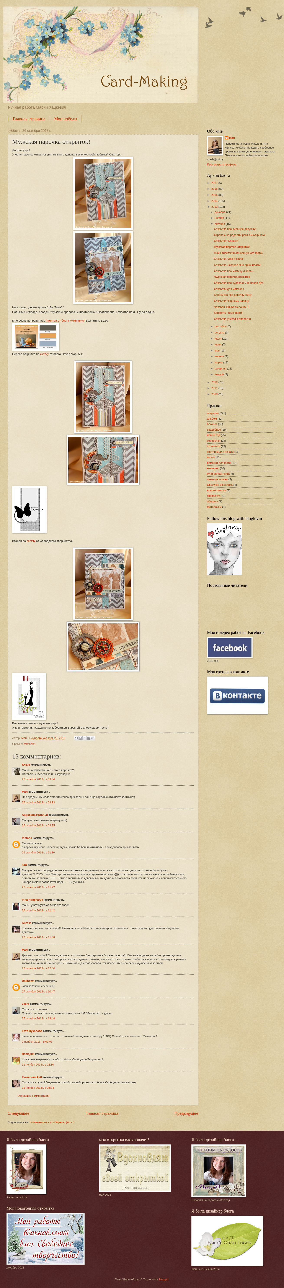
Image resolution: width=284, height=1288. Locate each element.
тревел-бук (214, 495)
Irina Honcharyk (32, 899)
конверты (213, 468)
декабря (220, 212)
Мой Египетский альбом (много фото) (238, 253)
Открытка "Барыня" (226, 240)
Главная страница (29, 118)
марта (219, 362)
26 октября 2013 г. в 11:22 (38, 887)
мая (217, 350)
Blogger (163, 1279)
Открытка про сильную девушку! (235, 228)
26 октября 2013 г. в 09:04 (38, 779)
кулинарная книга (218, 473)
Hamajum (28, 1054)
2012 (214, 382)
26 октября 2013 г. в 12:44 (38, 968)
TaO (24, 864)
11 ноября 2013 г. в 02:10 (38, 1064)
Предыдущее (186, 1113)
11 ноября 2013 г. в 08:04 (38, 1087)
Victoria (27, 838)
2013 (214, 206)
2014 (214, 201)
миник (211, 457)
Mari (25, 791)
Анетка (26, 923)
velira (25, 1003)
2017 (214, 183)
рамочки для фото (219, 462)
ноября (220, 217)
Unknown (28, 980)
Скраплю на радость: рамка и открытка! (240, 235)
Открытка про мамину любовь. (234, 271)
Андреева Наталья (35, 814)
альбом (212, 418)
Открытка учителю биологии (232, 318)
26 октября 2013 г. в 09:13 (38, 802)
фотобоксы (214, 506)
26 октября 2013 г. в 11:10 (38, 852)
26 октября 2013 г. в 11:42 (38, 910)
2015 (214, 194)
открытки (29, 743)
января (220, 374)
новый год (213, 435)
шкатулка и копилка (220, 484)
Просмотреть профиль (221, 164)
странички (213, 446)
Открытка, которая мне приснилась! (237, 264)
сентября (221, 326)
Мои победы (65, 118)
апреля (220, 356)
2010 (214, 394)
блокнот (212, 424)
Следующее (18, 1113)
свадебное (214, 429)
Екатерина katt (32, 1077)
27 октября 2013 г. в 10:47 (38, 991)
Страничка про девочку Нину (232, 294)
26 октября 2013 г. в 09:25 (38, 825)
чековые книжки (217, 479)
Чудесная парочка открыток (232, 276)
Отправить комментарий (33, 1095)
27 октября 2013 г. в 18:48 (38, 1018)
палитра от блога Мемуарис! (65, 320)
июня (218, 344)
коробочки (213, 440)
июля (218, 338)
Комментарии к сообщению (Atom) (52, 1122)
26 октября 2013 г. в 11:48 (38, 937)
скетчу (44, 354)
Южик (26, 764)
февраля (221, 368)
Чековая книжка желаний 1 (231, 307)
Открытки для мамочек (229, 289)
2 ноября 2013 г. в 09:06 (37, 1041)
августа (220, 332)
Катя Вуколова (32, 1031)
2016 (214, 188)
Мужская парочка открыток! (232, 246)
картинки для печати (220, 451)
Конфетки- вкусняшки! (228, 312)
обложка (212, 501)
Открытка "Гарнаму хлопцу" (232, 300)
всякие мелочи (216, 490)
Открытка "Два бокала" (229, 258)
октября (220, 224)
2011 (214, 388)
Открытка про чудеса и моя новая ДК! (238, 282)
